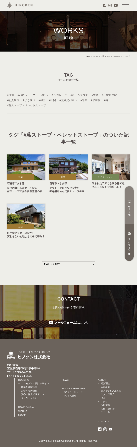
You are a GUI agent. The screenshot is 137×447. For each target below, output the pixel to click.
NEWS (65, 380)
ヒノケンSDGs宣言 (111, 390)
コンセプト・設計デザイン (35, 383)
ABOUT (102, 380)
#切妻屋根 (13, 100)
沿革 (103, 398)
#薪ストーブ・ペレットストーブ (26, 105)
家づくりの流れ (29, 390)
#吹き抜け (29, 100)
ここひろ (105, 412)
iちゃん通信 (70, 395)
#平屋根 (95, 100)
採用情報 (105, 405)
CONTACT (103, 421)
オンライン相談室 (129, 241)
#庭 (106, 100)
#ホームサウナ (79, 95)
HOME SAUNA (26, 407)
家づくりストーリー (74, 392)
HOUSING (23, 380)
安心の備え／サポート (32, 394)
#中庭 (95, 95)
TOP (88, 56)
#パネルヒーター (27, 95)
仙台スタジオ (108, 408)
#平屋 (84, 100)
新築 (20, 177)
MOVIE (22, 415)
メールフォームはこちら (71, 322)
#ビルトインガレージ (54, 95)
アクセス (105, 401)
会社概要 (105, 387)
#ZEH (10, 95)
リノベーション (105, 177)
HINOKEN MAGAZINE (73, 388)
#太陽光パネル (68, 100)
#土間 (52, 100)
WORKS (96, 56)
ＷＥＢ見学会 (129, 206)
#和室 (42, 100)
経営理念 (105, 383)
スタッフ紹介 (108, 394)
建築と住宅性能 (29, 387)
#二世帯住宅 (109, 95)
